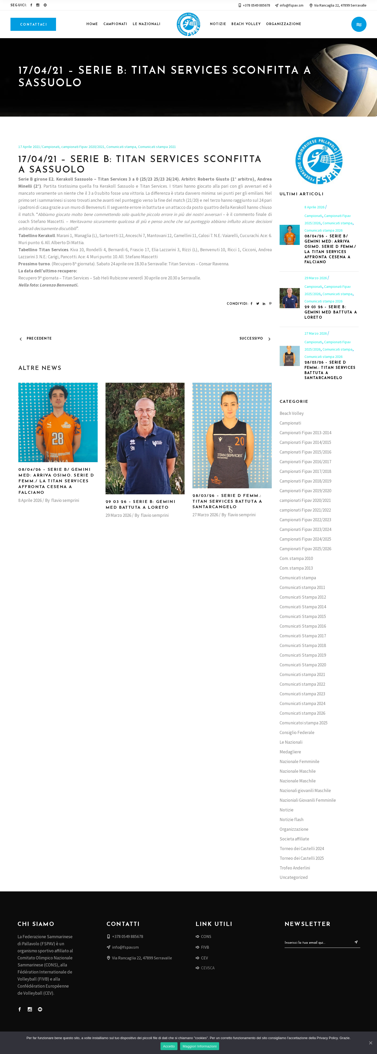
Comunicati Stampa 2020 (303, 665)
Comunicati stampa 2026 (323, 230)
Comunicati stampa (121, 146)
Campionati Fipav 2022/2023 (305, 520)
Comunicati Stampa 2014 (303, 607)
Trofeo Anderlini (295, 868)
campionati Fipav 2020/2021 (82, 146)
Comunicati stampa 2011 (302, 587)
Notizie (286, 810)
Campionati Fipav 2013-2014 (305, 433)
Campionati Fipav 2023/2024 (305, 529)
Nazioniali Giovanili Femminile (308, 800)
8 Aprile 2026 (30, 500)
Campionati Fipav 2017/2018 (305, 471)
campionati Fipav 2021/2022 (305, 510)
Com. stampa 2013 (296, 568)
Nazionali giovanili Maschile (305, 790)
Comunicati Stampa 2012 (303, 597)
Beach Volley (292, 413)
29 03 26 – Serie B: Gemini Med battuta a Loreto (330, 312)
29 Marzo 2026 (118, 515)
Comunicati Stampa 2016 (303, 626)
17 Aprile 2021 (29, 146)
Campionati (50, 146)
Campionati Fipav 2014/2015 (305, 442)
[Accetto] (370, 1042)
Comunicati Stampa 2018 (303, 645)
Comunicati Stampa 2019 (303, 655)
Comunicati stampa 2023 (302, 694)
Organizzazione (294, 829)
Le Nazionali (291, 742)
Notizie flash (291, 819)
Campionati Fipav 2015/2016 (305, 452)
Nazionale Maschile (298, 771)
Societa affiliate (294, 839)
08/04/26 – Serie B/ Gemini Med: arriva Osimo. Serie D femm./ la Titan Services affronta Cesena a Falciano (56, 481)
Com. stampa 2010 (296, 558)
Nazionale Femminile (299, 761)
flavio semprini (65, 500)
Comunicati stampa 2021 (157, 146)
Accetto (169, 1046)
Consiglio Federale (297, 732)
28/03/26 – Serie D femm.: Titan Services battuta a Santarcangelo (227, 501)
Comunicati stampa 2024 (302, 703)
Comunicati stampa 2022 (302, 684)
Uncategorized (294, 877)
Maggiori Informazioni (200, 1046)
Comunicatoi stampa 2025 (304, 723)
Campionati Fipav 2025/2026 (305, 549)
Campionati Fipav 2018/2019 (305, 481)
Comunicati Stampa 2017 (303, 636)
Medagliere (290, 752)
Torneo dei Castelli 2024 (302, 848)
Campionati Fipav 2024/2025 (305, 539)
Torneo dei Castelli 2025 (302, 858)
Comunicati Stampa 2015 (303, 616)
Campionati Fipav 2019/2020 (305, 491)
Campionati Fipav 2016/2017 (305, 462)
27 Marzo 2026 (205, 515)
